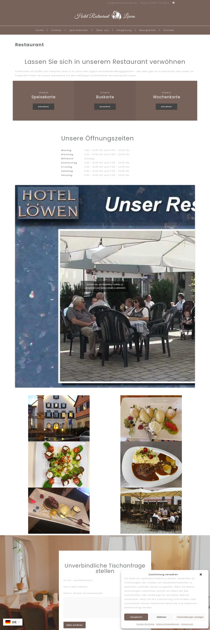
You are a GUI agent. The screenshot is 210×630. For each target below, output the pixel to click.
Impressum (187, 624)
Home (40, 30)
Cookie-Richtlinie (145, 624)
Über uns (102, 30)
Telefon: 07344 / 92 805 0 (154, 2)
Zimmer (56, 30)
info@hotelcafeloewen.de (122, 2)
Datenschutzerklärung (167, 624)
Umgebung (124, 30)
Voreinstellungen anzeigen (190, 617)
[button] (200, 574)
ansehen (43, 106)
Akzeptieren (136, 617)
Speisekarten (78, 30)
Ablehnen (161, 617)
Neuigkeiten (147, 30)
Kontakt (169, 30)
